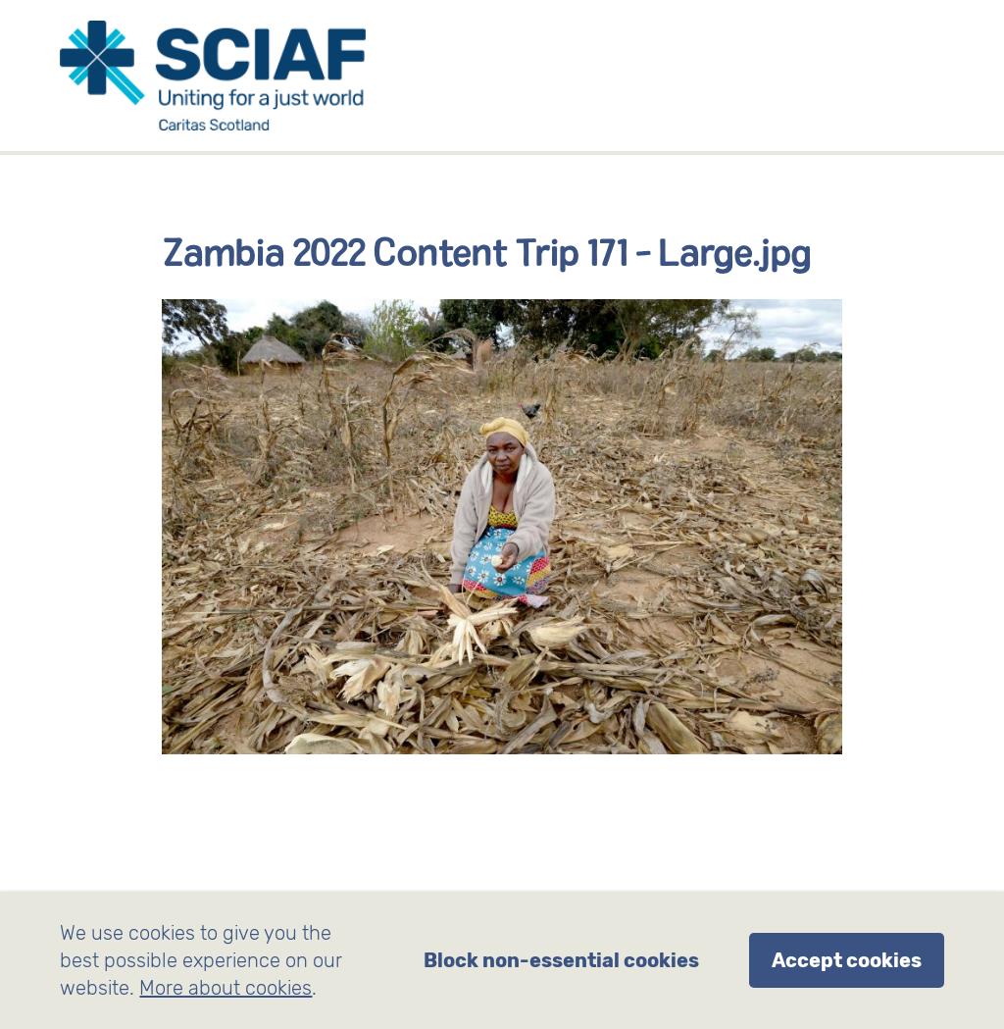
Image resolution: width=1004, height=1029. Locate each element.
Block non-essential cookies (561, 960)
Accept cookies (847, 960)
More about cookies (225, 988)
